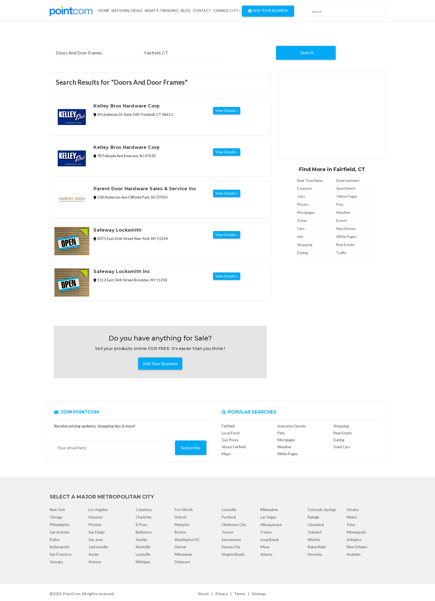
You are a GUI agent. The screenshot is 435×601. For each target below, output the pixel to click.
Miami (351, 517)
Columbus (144, 509)
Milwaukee (183, 554)
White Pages (346, 236)
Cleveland (316, 524)
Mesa (265, 547)
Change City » (227, 10)
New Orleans (357, 547)
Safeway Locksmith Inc (121, 271)
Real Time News (310, 180)
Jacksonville (98, 547)
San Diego (96, 532)
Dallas (55, 539)
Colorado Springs (322, 509)
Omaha (352, 509)
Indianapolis (59, 547)
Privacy (221, 593)
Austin (93, 554)
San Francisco (61, 554)
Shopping (304, 244)
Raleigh (313, 517)
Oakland (315, 532)
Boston (180, 532)
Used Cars (341, 447)
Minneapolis (356, 532)
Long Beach (270, 539)
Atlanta (266, 554)
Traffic (341, 253)
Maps (226, 454)
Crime (302, 220)
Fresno (266, 532)
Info (300, 236)
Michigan (143, 562)
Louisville (143, 554)
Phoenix (95, 524)
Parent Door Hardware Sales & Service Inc (144, 188)
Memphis (181, 524)
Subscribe (190, 447)
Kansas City (231, 547)
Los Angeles (98, 509)
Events (341, 220)
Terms (239, 593)
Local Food (230, 433)
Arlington (354, 539)
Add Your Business (268, 11)
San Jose (95, 539)
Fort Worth (183, 509)
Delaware (182, 562)
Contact (202, 10)
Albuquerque (271, 524)
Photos (303, 204)
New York (57, 509)
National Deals (127, 10)
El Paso (141, 524)
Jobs (301, 196)
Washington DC (187, 539)
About (203, 593)
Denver (180, 547)
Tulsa (351, 524)
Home (103, 10)
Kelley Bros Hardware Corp (126, 106)
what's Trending (162, 10)
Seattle (141, 539)
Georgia (56, 562)
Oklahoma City (234, 524)
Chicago (56, 517)
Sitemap (259, 593)
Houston (95, 517)
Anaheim (354, 554)
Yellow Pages (346, 196)
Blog (186, 10)
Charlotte (143, 517)
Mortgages (306, 212)
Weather (343, 212)
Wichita (314, 539)
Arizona (94, 562)
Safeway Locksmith (117, 230)
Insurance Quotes (291, 426)
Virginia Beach (233, 554)
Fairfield (228, 426)
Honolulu (315, 554)
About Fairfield (234, 447)
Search (307, 52)
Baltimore (143, 532)
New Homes (346, 228)
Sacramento (231, 539)
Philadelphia (59, 524)
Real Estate (345, 244)
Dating (302, 253)
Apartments (346, 188)
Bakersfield (317, 547)
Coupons (304, 188)
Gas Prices (230, 440)
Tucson (227, 532)
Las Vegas (268, 517)
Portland (229, 517)
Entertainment (347, 180)
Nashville (143, 547)
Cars (301, 228)
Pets (339, 204)
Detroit (180, 517)
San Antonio (59, 532)
